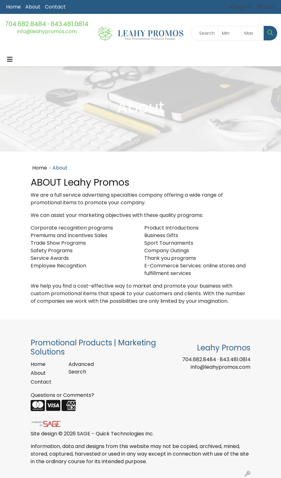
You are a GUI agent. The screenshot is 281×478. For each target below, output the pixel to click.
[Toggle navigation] (9, 59)
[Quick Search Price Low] (230, 33)
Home (13, 6)
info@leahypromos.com (47, 31)
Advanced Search (81, 368)
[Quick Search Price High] (252, 33)
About (32, 6)
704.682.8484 (25, 24)
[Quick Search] (205, 33)
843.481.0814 (69, 24)
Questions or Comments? (62, 395)
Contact (55, 6)
